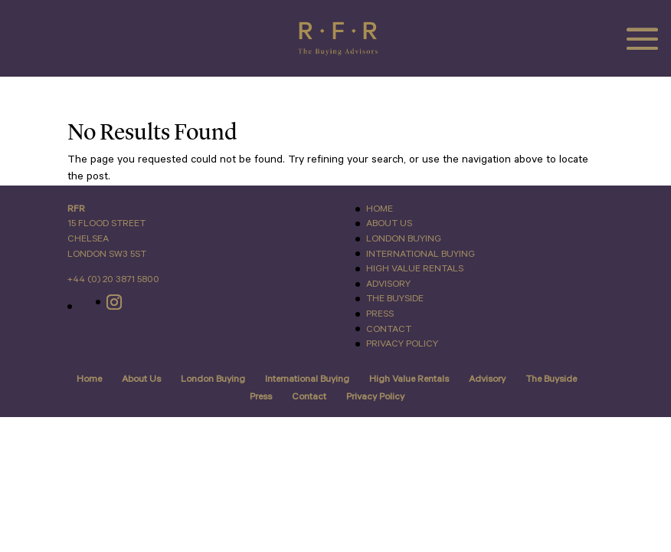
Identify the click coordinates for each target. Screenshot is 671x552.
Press (380, 314)
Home (379, 209)
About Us (389, 223)
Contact (388, 329)
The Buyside (395, 298)
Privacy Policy (402, 344)
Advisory (388, 284)
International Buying (420, 254)
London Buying (403, 239)
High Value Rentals (414, 268)
